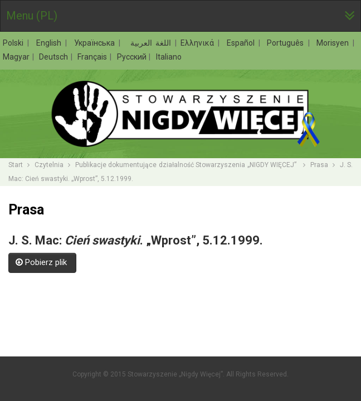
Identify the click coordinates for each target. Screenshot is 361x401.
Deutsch (54, 56)
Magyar (17, 56)
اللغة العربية (149, 42)
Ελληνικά (198, 42)
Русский (132, 56)
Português (287, 42)
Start (15, 165)
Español (242, 42)
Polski (15, 42)
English (50, 42)
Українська (96, 42)
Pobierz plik (42, 262)
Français (93, 56)
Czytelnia (49, 165)
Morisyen (334, 42)
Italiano (169, 56)
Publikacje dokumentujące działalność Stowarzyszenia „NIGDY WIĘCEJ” (187, 165)
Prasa (319, 165)
